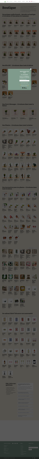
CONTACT (23, 1)
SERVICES (19, 1)
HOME (7, 1)
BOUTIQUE (10, 1)
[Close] (30, 69)
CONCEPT (27, 1)
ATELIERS (15, 1)
